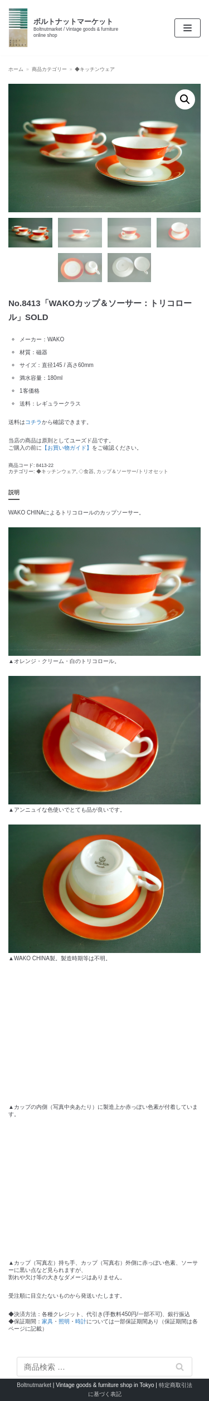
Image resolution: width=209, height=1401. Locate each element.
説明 (14, 492)
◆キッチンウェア (95, 69)
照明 (64, 1321)
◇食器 (86, 471)
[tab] (14, 493)
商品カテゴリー (49, 69)
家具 (47, 1321)
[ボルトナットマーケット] (69, 27)
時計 (80, 1321)
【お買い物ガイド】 (67, 448)
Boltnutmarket (34, 1385)
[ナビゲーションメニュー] (187, 27)
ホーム (15, 69)
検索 (180, 1366)
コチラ (33, 422)
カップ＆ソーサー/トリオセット (132, 471)
